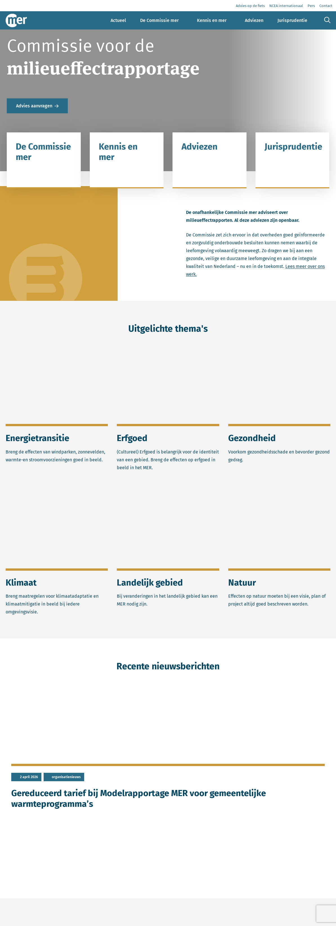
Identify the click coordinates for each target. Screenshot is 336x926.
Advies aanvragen (34, 106)
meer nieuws (84, 864)
